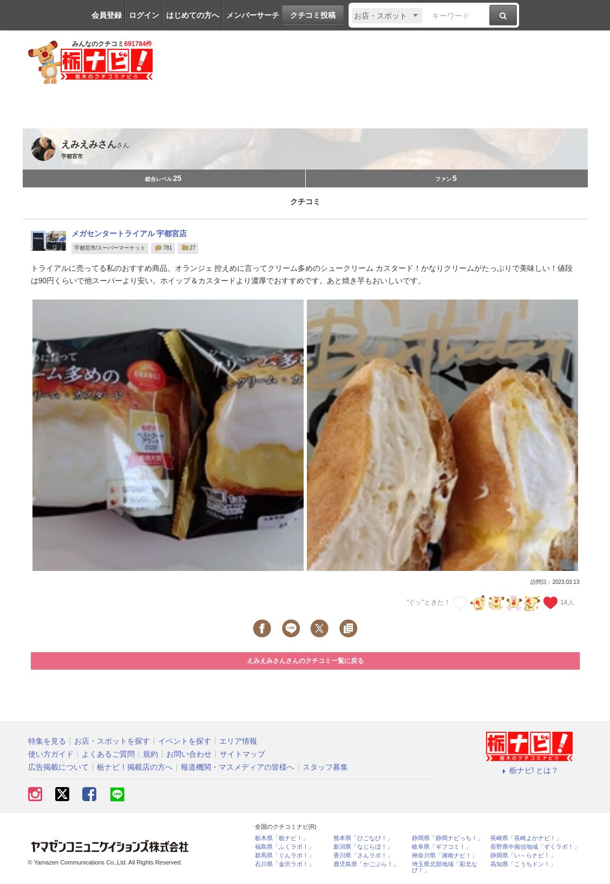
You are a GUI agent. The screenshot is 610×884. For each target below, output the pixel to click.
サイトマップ (242, 754)
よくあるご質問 (108, 754)
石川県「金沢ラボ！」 (284, 864)
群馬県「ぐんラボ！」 (284, 856)
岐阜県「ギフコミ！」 (441, 847)
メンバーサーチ (252, 15)
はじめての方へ (192, 15)
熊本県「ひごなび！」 (363, 838)
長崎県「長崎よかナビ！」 (526, 838)
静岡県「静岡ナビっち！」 (447, 838)
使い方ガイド (51, 754)
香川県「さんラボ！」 (363, 856)
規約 (150, 754)
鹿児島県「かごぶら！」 (366, 864)
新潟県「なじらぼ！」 (363, 847)
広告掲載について (58, 767)
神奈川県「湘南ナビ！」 (444, 856)
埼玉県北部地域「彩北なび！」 (444, 867)
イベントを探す (184, 741)
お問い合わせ (189, 754)
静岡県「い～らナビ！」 (523, 856)
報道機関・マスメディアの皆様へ (237, 767)
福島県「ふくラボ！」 (284, 847)
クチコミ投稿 (313, 15)
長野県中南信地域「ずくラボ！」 (535, 847)
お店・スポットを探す (112, 741)
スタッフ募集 (325, 767)
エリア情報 (238, 741)
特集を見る (47, 741)
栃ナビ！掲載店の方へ (135, 767)
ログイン (144, 15)
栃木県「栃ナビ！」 (282, 838)
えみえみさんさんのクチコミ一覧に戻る (305, 661)
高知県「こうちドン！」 (523, 864)
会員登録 (106, 15)
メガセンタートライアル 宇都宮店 (129, 233)
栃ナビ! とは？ (529, 770)
